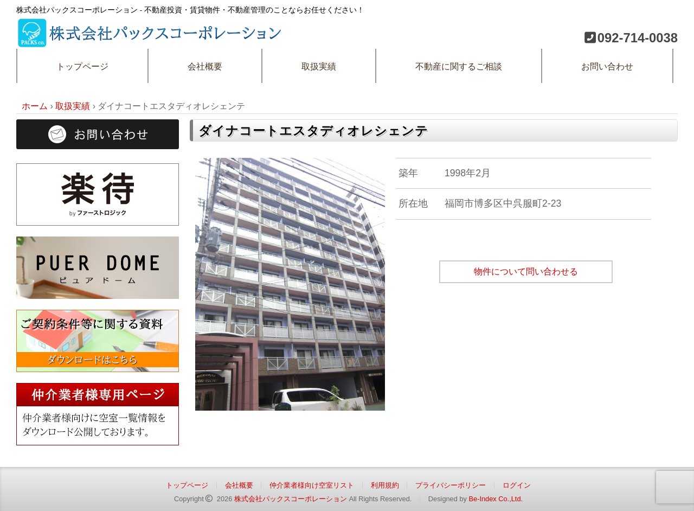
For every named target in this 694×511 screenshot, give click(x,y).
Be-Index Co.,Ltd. (495, 499)
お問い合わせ (607, 66)
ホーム (35, 106)
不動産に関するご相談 (458, 66)
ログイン (517, 485)
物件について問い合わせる (526, 271)
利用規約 (385, 485)
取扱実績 (318, 66)
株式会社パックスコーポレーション (290, 499)
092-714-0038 (637, 37)
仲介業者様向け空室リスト (311, 485)
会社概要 (205, 66)
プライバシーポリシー (450, 485)
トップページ (82, 66)
